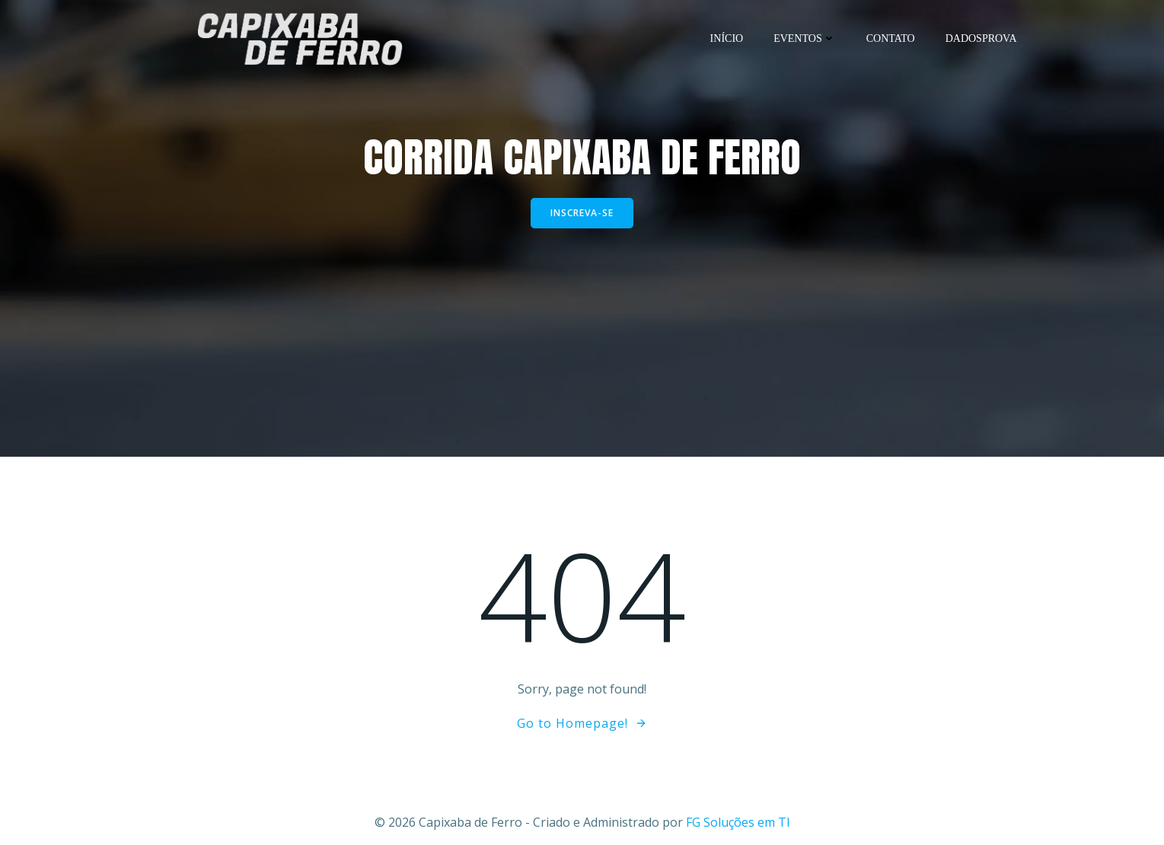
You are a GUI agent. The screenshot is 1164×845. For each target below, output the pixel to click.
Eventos (804, 38)
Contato (890, 38)
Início (727, 38)
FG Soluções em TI (738, 822)
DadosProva (981, 38)
